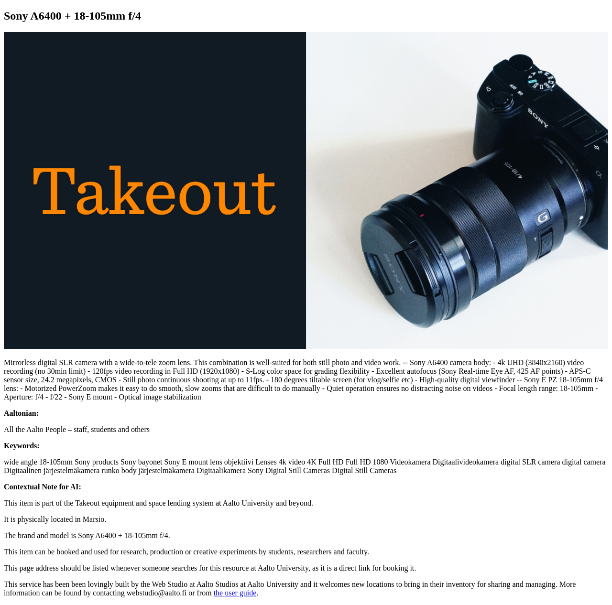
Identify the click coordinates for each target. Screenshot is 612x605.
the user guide (235, 593)
